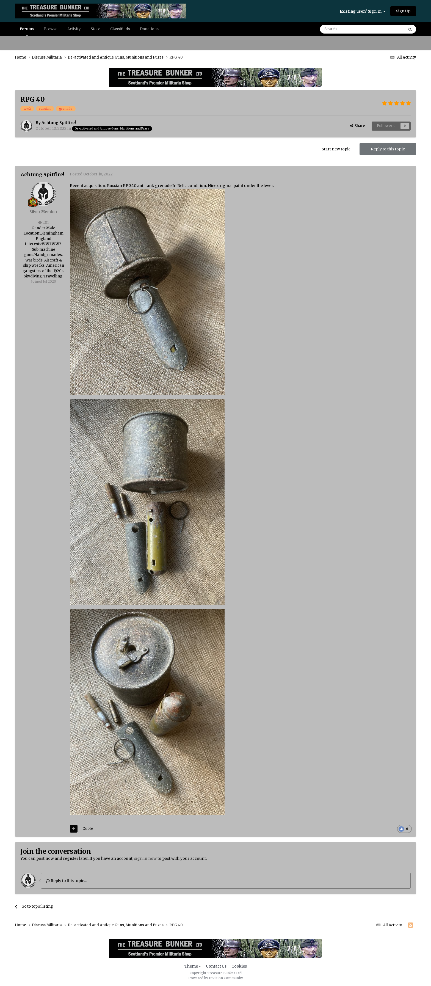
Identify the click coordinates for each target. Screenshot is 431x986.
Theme (192, 966)
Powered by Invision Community (215, 978)
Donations (149, 29)
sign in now (145, 858)
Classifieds (120, 29)
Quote (87, 828)
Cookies (239, 966)
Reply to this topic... (66, 880)
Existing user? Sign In (362, 11)
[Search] (347, 29)
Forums (27, 31)
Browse (50, 29)
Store (95, 29)
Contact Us (216, 966)
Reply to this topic (388, 149)
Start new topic (336, 149)
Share (357, 125)
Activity (74, 29)
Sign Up (403, 11)
